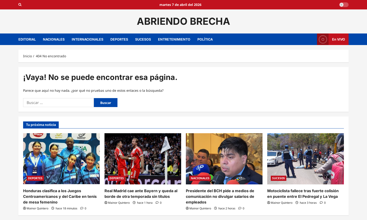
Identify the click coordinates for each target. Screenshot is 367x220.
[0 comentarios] (83, 208)
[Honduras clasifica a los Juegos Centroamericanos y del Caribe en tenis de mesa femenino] (61, 158)
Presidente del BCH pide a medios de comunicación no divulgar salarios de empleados (220, 196)
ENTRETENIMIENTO (174, 39)
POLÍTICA (205, 39)
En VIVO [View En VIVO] (331, 39)
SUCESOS (143, 39)
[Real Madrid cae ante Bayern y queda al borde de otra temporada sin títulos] (142, 158)
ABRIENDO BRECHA (183, 21)
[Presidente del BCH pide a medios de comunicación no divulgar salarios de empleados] (224, 158)
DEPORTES (119, 39)
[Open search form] (19, 5)
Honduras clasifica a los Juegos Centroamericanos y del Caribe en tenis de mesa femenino (60, 196)
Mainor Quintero (37, 208)
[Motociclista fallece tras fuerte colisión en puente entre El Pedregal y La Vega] (305, 158)
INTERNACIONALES (87, 39)
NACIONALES (54, 39)
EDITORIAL (27, 39)
